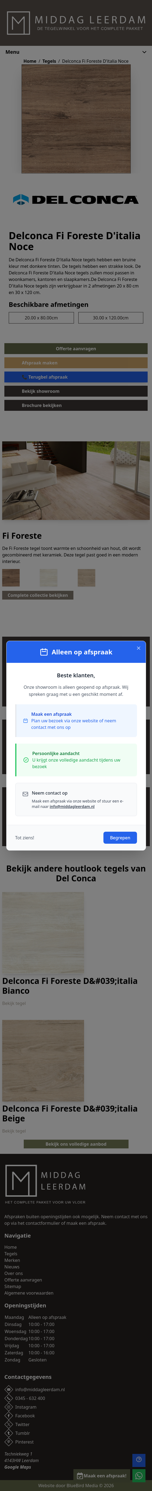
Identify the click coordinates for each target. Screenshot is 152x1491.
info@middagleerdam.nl (72, 806)
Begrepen (120, 838)
